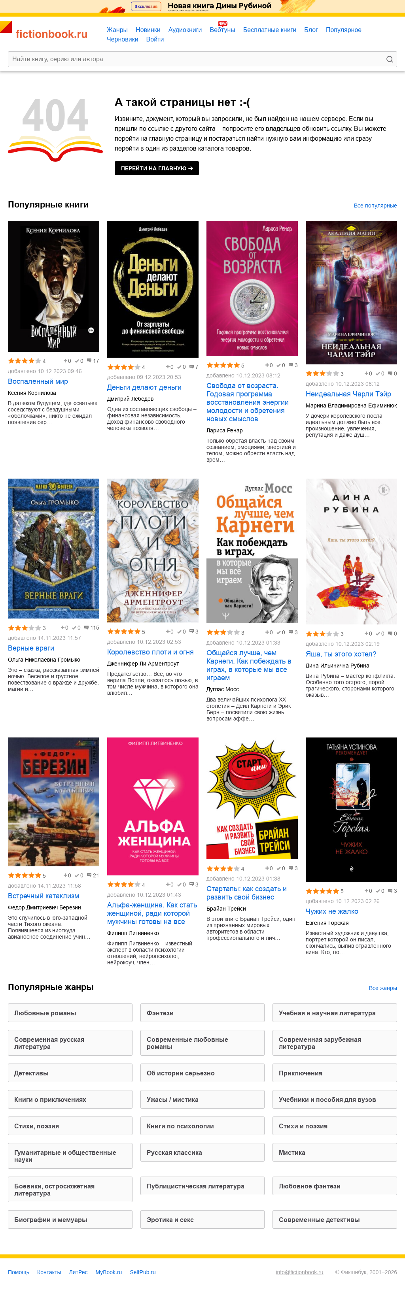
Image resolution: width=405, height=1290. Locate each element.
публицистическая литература (195, 1186)
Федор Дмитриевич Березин (44, 907)
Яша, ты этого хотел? (341, 654)
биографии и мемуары (50, 1219)
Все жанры (383, 988)
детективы (31, 1073)
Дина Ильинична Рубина (337, 665)
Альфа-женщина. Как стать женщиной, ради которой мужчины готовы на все (152, 913)
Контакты (49, 1272)
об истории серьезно (181, 1073)
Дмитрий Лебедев (130, 399)
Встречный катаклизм (43, 896)
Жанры (117, 29)
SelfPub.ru (142, 1272)
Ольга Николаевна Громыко (44, 659)
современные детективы (319, 1219)
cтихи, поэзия (36, 1126)
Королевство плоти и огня (150, 652)
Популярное (343, 29)
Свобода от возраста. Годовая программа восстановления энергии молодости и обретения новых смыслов (247, 402)
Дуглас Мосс (222, 689)
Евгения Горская (327, 923)
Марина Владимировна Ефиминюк (351, 405)
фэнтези (160, 1013)
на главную (153, 168)
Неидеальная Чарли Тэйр (348, 394)
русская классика (174, 1152)
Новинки (148, 29)
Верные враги (31, 648)
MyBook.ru (109, 1272)
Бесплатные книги (270, 29)
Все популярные (375, 205)
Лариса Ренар (224, 430)
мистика (292, 1152)
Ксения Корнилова (32, 393)
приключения (300, 1073)
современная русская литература (49, 1043)
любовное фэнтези (310, 1186)
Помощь (18, 1272)
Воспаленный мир (38, 381)
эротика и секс (170, 1219)
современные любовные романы (187, 1043)
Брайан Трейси (226, 908)
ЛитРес (78, 1272)
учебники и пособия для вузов (327, 1099)
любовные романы (45, 1013)
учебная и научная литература (327, 1013)
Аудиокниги (185, 29)
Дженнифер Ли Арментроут (143, 663)
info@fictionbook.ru (299, 1272)
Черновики (122, 39)
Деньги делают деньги (144, 387)
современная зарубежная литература (320, 1043)
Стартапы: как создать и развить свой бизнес (246, 893)
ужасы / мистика (173, 1099)
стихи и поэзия (303, 1126)
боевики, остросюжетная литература (54, 1190)
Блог (311, 29)
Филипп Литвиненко (133, 933)
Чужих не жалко (332, 911)
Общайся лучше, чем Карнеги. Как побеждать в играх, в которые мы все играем (248, 665)
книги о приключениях (50, 1099)
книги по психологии (180, 1126)
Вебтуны (222, 29)
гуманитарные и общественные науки (65, 1156)
